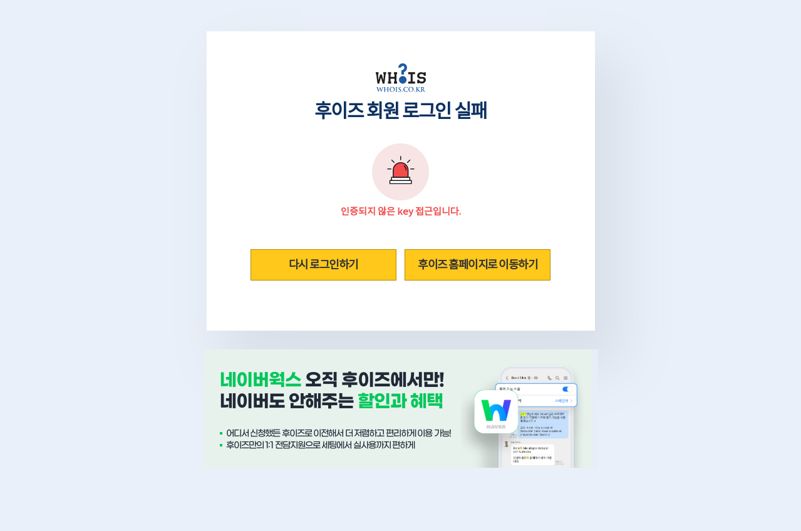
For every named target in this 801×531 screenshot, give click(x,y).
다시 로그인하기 (323, 264)
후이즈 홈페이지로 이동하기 (477, 264)
